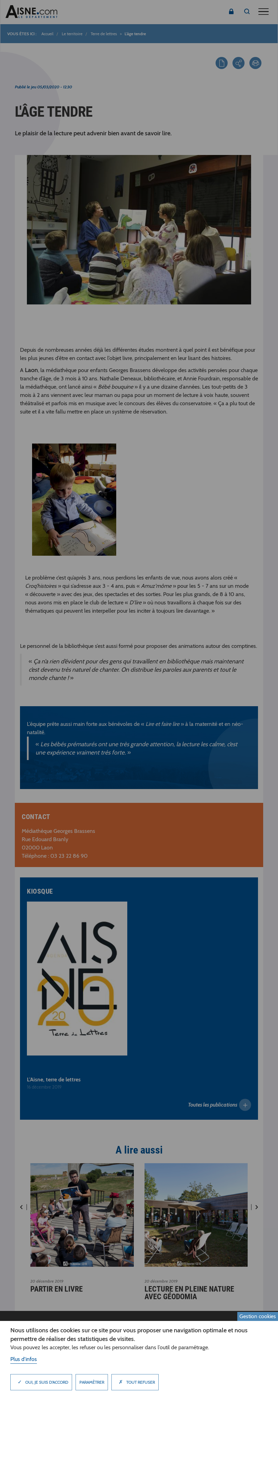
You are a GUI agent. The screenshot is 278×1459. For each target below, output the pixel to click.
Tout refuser (135, 1382)
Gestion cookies (257, 1316)
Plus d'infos (23, 1359)
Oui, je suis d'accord (41, 1382)
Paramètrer (91, 1382)
